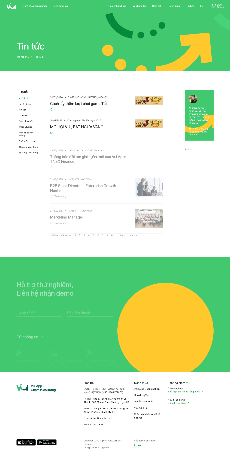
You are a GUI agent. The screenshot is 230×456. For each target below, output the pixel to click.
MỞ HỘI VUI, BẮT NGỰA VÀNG (76, 126)
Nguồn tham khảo (117, 6)
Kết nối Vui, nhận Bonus (217, 6)
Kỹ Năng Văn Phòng (28, 152)
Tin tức (190, 6)
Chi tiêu (23, 109)
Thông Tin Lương (27, 141)
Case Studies (25, 127)
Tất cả (25, 98)
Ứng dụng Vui (61, 6)
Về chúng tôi (139, 6)
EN (201, 6)
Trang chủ (22, 56)
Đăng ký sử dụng (178, 403)
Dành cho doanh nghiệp (35, 6)
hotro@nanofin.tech (101, 418)
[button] (186, 149)
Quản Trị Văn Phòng (28, 147)
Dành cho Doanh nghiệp (147, 389)
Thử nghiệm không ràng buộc (185, 392)
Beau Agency (102, 447)
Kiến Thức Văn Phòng (26, 134)
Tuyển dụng (173, 6)
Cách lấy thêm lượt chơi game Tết (78, 103)
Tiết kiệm (23, 115)
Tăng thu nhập (26, 121)
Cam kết (156, 6)
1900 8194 (98, 424)
